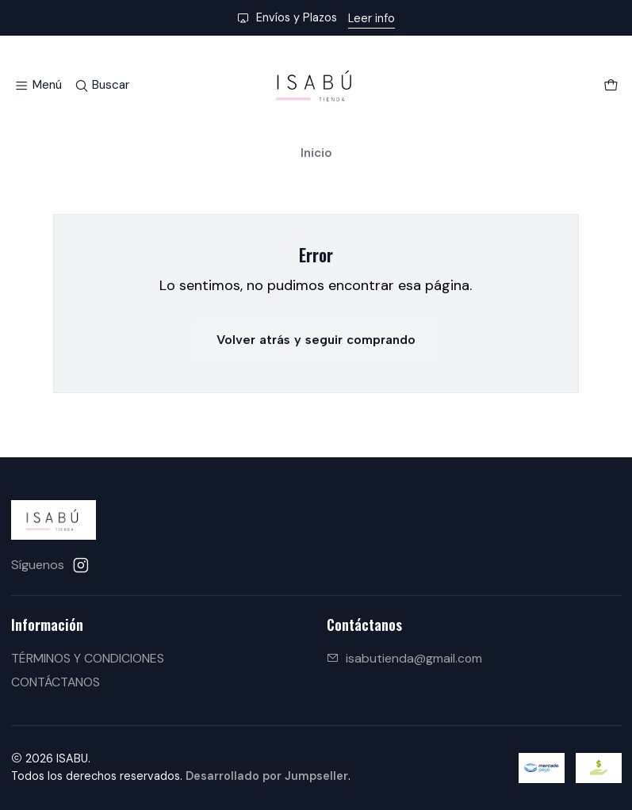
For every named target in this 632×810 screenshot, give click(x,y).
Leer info (371, 18)
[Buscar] (102, 85)
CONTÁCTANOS (55, 682)
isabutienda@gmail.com (404, 658)
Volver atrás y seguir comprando (316, 339)
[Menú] (38, 85)
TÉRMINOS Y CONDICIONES (87, 658)
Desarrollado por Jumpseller (267, 776)
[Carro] (610, 85)
